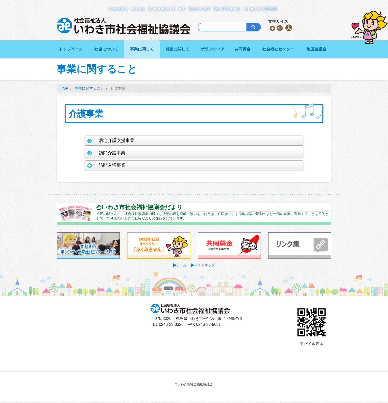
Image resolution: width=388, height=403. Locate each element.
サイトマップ (204, 267)
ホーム (181, 267)
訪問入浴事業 (119, 165)
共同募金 (242, 49)
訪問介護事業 (119, 153)
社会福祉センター (278, 49)
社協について (106, 49)
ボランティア (213, 49)
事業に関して (142, 49)
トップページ (71, 49)
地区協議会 (316, 49)
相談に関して (177, 49)
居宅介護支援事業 (124, 140)
